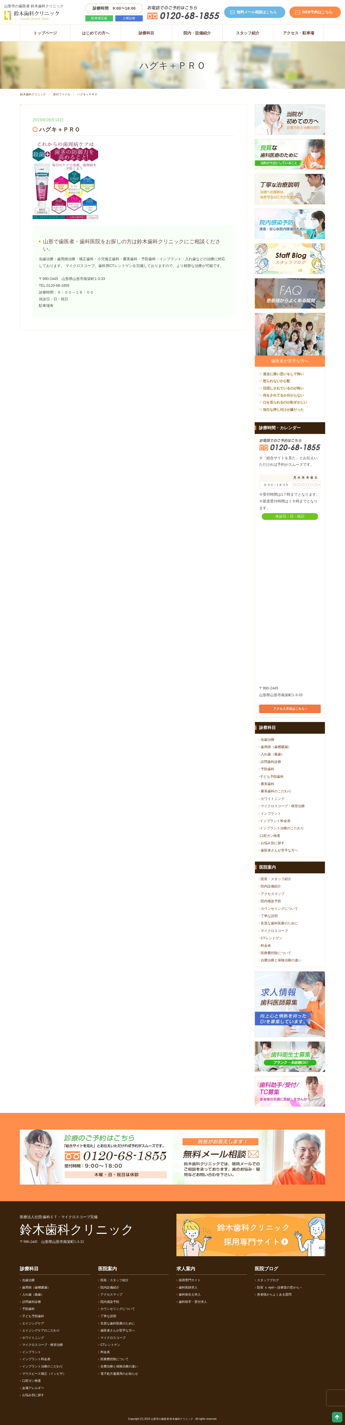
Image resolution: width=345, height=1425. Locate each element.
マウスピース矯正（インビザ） (43, 1374)
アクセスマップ (272, 894)
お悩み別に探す (272, 843)
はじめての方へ (95, 33)
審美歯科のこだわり (275, 791)
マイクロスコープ (273, 931)
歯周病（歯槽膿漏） (275, 747)
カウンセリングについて (278, 909)
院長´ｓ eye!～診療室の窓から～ (278, 1287)
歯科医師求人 (187, 1287)
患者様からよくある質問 (273, 1294)
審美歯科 (267, 784)
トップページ (45, 33)
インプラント (270, 814)
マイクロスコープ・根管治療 (282, 806)
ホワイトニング (272, 799)
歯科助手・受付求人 (191, 1302)
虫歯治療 (267, 740)
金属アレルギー (32, 1388)
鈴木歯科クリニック (33, 94)
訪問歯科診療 (270, 762)
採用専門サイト (188, 1280)
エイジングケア (32, 1323)
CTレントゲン (270, 938)
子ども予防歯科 (271, 777)
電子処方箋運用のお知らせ (118, 1374)
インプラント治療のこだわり (281, 828)
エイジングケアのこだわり (40, 1330)
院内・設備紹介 (197, 33)
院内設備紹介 (270, 886)
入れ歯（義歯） (272, 754)
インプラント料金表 (274, 821)
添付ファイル (61, 94)
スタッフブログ (267, 1280)
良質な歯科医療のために (278, 923)
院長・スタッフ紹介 (275, 879)
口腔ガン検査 (269, 836)
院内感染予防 (270, 901)
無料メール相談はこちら (257, 12)
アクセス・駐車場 (298, 33)
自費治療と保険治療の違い (280, 960)
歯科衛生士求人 (188, 1294)
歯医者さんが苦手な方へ (278, 850)
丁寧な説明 (268, 916)
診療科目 (146, 33)
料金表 (265, 946)
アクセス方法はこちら (289, 709)
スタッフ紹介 (247, 33)
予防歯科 (267, 769)
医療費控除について (275, 953)
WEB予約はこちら (317, 12)
